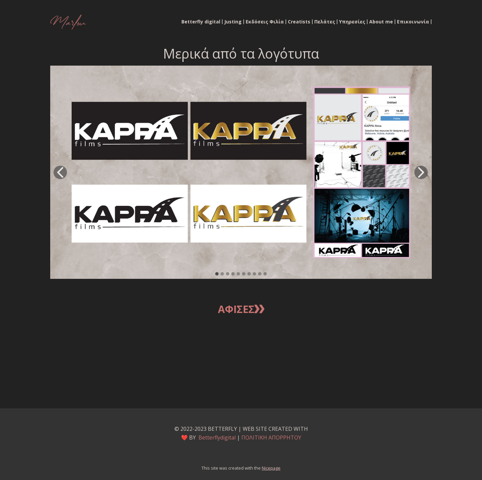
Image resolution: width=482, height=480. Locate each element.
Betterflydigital (217, 437)
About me (381, 21)
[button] (60, 172)
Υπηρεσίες (352, 21)
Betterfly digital (200, 21)
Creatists (299, 21)
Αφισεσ (241, 309)
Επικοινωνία (413, 21)
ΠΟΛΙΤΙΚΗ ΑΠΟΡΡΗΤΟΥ (271, 437)
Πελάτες (324, 21)
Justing (233, 21)
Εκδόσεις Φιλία (265, 21)
